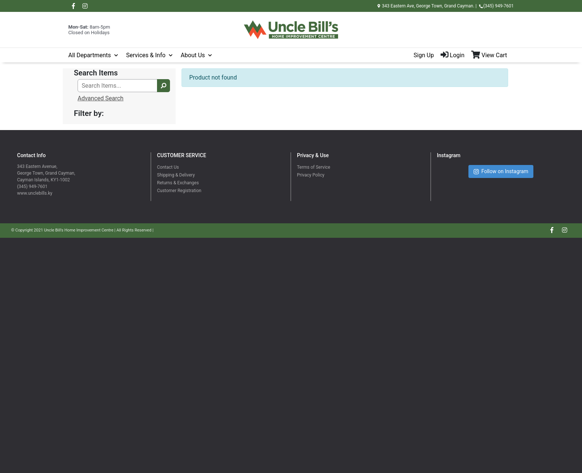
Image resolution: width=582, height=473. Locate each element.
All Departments (89, 55)
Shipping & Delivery (176, 175)
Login (452, 55)
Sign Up (423, 55)
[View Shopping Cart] (492, 55)
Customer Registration (179, 190)
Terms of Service (313, 167)
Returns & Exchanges (178, 182)
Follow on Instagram (501, 171)
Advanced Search (101, 98)
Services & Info (146, 55)
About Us (193, 55)
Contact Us (168, 167)
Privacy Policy (310, 175)
